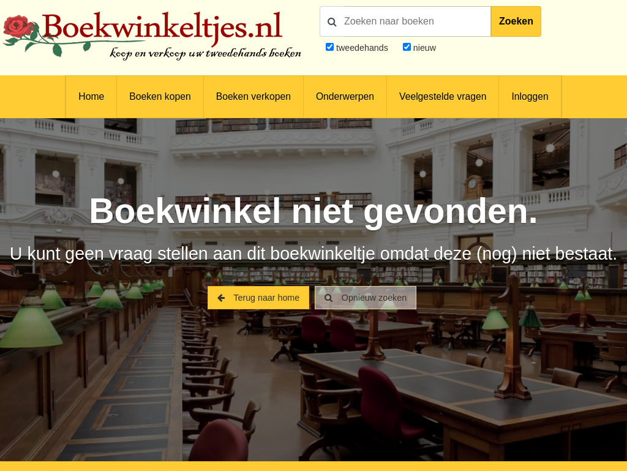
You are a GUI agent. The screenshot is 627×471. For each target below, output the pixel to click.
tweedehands (362, 48)
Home (91, 96)
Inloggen (529, 96)
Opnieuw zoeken (366, 298)
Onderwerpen (345, 96)
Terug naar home (258, 298)
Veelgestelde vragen (442, 96)
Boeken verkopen (253, 96)
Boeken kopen (159, 96)
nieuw (423, 48)
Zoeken (516, 21)
